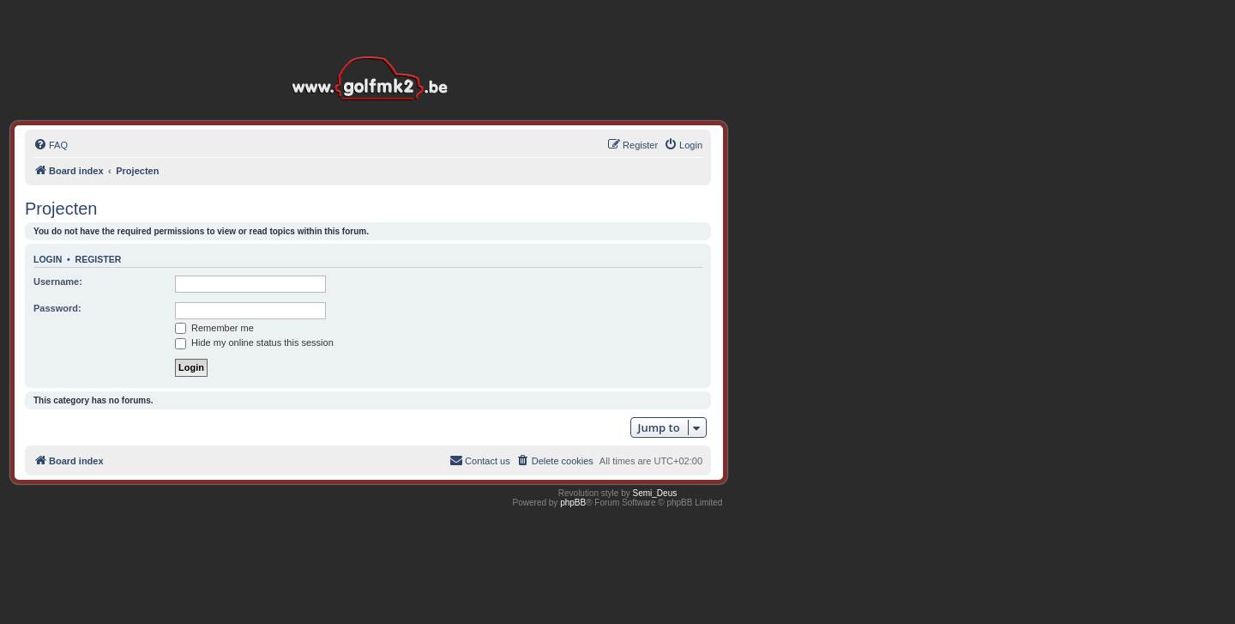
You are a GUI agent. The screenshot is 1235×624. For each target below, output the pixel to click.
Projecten (61, 208)
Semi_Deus (655, 493)
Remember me (214, 328)
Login (47, 259)
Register (98, 259)
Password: (57, 308)
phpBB (573, 502)
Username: (57, 281)
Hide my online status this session (254, 342)
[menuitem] (50, 145)
